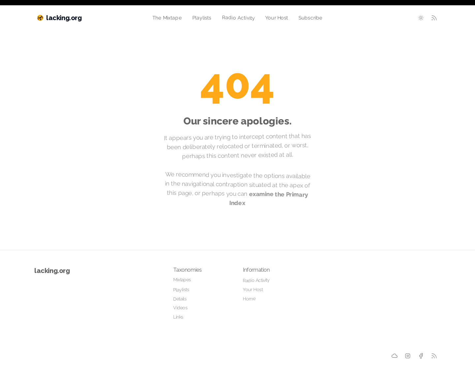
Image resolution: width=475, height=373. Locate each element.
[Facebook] (421, 355)
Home (249, 298)
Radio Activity (238, 18)
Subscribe (311, 18)
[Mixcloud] (394, 356)
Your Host (276, 18)
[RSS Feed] (434, 17)
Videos (180, 307)
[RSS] (434, 355)
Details (179, 299)
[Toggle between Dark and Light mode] (421, 17)
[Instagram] (408, 356)
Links (178, 317)
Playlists (201, 18)
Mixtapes (182, 280)
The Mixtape (167, 18)
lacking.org (52, 271)
